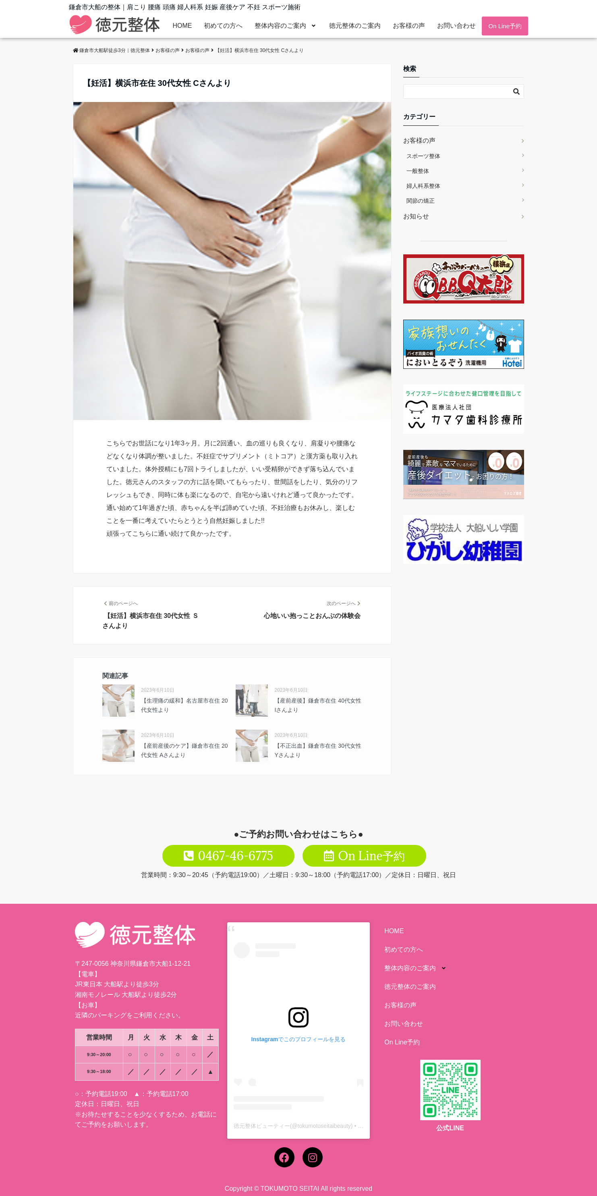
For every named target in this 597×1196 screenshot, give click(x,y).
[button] (286, 26)
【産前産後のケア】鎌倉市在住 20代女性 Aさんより (184, 750)
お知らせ (416, 216)
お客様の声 (409, 25)
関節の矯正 (420, 201)
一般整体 (417, 171)
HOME (182, 25)
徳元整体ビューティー (262, 1126)
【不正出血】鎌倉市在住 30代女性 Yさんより (317, 750)
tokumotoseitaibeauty (324, 1126)
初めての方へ (223, 25)
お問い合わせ (456, 25)
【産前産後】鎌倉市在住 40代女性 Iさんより (317, 705)
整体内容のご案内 (286, 25)
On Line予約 (505, 26)
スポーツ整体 (423, 156)
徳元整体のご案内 (355, 25)
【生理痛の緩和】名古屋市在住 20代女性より (184, 705)
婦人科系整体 (423, 186)
